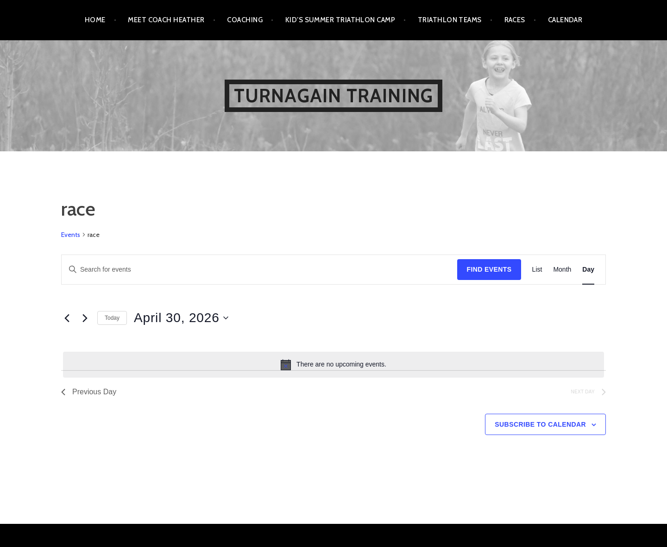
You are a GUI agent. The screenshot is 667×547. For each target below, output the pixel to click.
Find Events (488, 269)
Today (112, 318)
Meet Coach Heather (166, 20)
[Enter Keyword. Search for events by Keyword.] (259, 269)
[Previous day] (66, 317)
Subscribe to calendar (540, 424)
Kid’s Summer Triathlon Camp (340, 20)
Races (514, 20)
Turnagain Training (334, 95)
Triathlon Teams (450, 20)
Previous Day (88, 392)
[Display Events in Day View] (588, 269)
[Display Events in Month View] (562, 269)
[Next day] (84, 317)
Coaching (245, 20)
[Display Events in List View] (537, 269)
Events (70, 234)
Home (95, 20)
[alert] (333, 365)
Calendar (565, 20)
